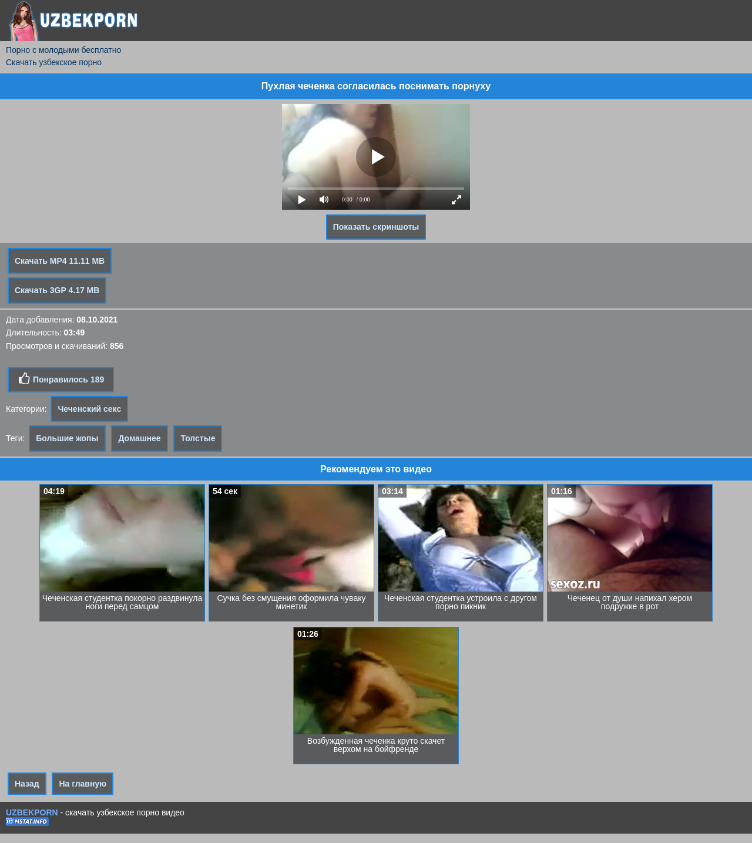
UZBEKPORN (32, 812)
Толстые (197, 438)
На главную (82, 783)
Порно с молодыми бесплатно (63, 50)
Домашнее (139, 438)
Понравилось (61, 378)
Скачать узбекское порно (54, 62)
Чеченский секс (89, 409)
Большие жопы (67, 438)
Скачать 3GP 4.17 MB (57, 290)
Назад (27, 783)
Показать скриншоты (376, 226)
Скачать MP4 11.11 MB (60, 261)
